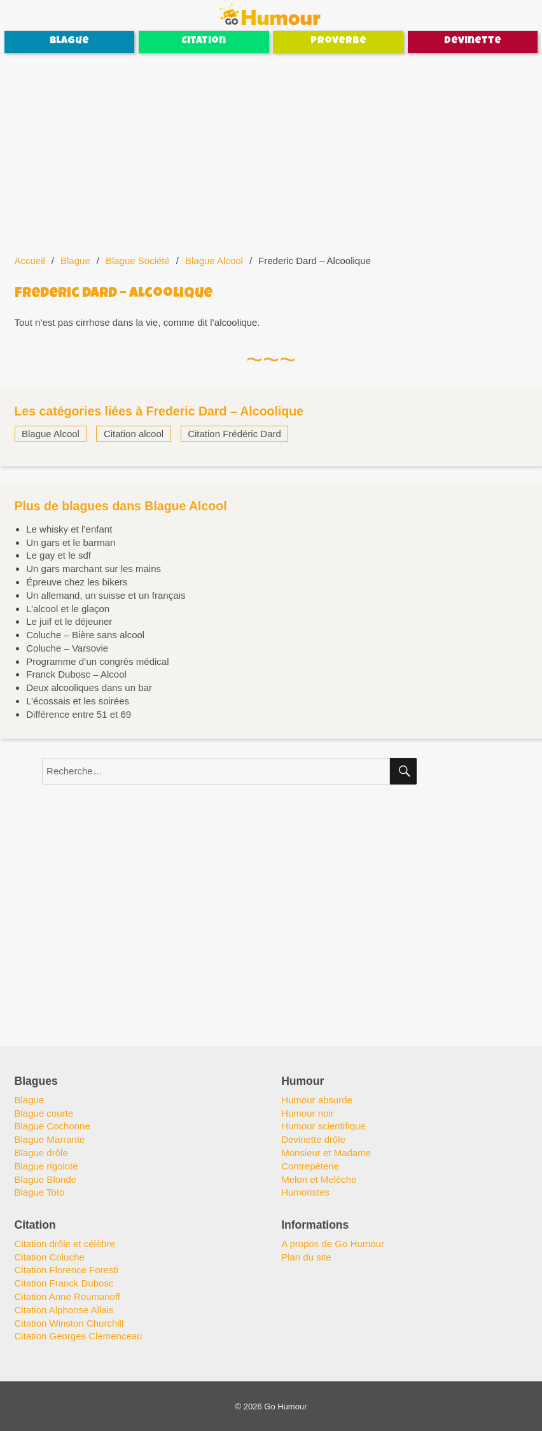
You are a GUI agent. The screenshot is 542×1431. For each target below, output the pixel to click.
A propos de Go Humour (332, 1243)
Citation (203, 41)
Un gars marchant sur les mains (93, 568)
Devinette (472, 41)
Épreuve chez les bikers (76, 581)
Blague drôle (41, 1152)
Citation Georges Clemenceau (78, 1335)
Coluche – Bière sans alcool (85, 634)
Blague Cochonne (52, 1125)
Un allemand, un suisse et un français (105, 595)
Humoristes (305, 1192)
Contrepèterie (310, 1166)
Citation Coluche (50, 1257)
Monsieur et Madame (326, 1152)
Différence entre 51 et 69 (78, 714)
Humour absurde (316, 1099)
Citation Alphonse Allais (64, 1309)
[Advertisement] (272, 148)
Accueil (30, 260)
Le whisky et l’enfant (69, 529)
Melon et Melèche (318, 1179)
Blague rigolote (46, 1166)
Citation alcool (133, 433)
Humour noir (307, 1113)
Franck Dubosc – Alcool (76, 674)
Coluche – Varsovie (67, 648)
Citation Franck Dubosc (64, 1283)
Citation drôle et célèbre (65, 1243)
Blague (69, 41)
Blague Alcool (214, 260)
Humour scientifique (323, 1125)
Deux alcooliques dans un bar (89, 687)
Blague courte (44, 1113)
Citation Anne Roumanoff (68, 1296)
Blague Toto (40, 1192)
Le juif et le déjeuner (69, 621)
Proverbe (338, 41)
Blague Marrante (50, 1139)
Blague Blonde (46, 1179)
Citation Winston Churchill (69, 1323)
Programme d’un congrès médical (97, 661)
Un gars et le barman (70, 542)
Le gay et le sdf (58, 555)
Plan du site (306, 1257)
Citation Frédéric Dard (234, 433)
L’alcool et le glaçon (67, 608)
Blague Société (138, 260)
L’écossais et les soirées (77, 700)
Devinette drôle (313, 1139)
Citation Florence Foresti (66, 1269)
